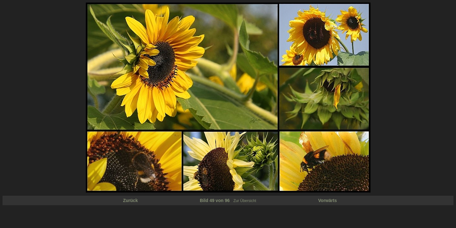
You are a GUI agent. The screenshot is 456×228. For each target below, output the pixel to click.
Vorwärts (327, 200)
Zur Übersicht (244, 201)
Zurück (130, 200)
